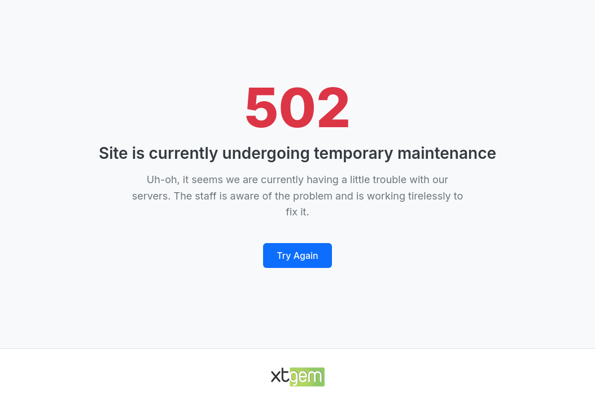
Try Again (297, 255)
